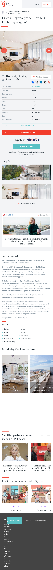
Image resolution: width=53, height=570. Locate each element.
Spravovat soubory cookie (36, 520)
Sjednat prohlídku (28, 132)
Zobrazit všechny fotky (26, 203)
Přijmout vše (15, 520)
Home (4, 11)
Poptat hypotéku (26, 146)
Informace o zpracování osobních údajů (7, 561)
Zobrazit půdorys (27, 126)
